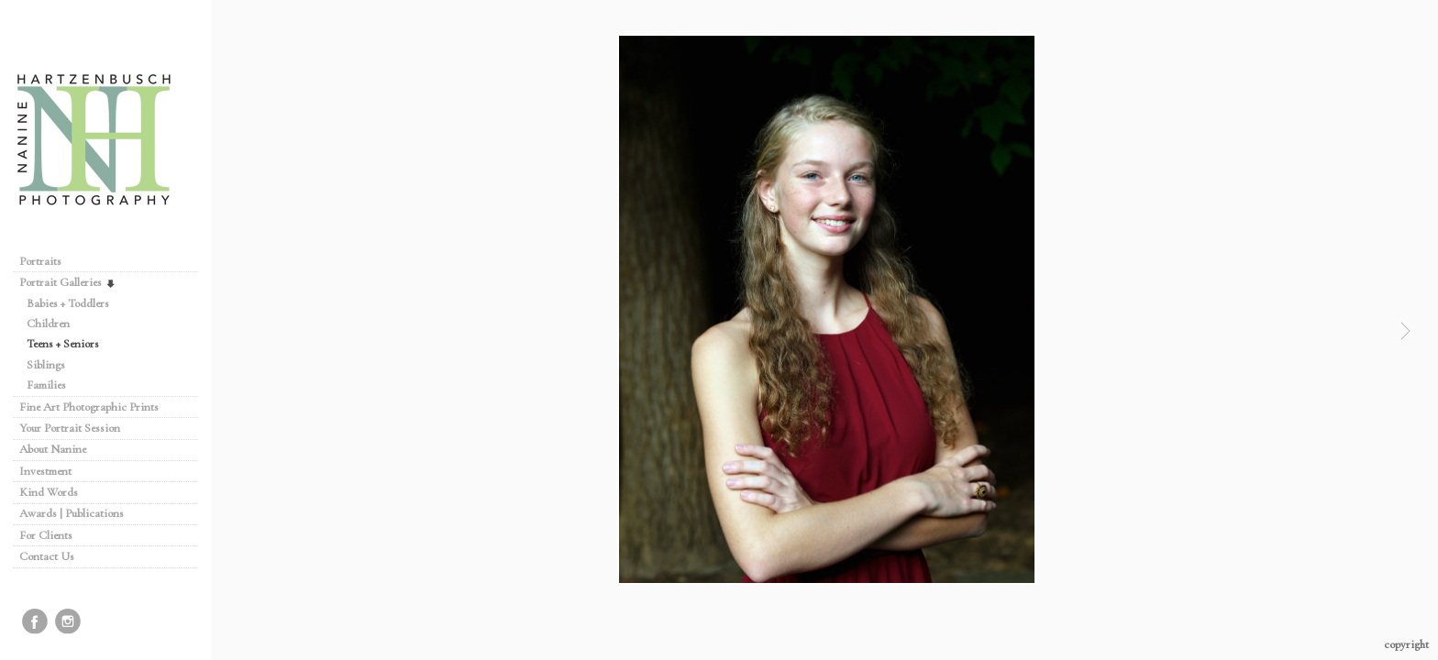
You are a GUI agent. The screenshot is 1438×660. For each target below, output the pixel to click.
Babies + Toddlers (68, 303)
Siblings (46, 365)
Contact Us (46, 556)
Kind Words (48, 492)
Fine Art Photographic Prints (89, 407)
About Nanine (52, 449)
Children (48, 323)
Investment (45, 471)
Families (46, 385)
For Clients (45, 535)
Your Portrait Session (69, 428)
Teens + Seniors (63, 343)
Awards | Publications (71, 513)
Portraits (40, 261)
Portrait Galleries (67, 282)
